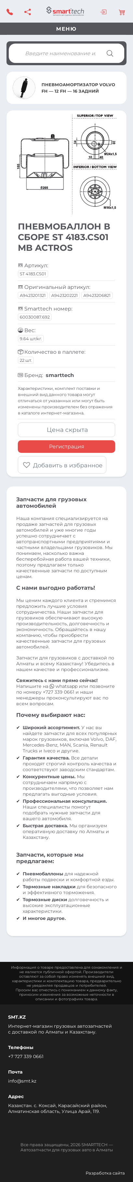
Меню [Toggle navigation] (66, 29)
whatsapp (64, 686)
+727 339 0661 (58, 692)
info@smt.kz (22, 1081)
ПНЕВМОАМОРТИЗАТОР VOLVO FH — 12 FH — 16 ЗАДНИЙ (78, 88)
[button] (62, 465)
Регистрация (66, 446)
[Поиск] (110, 53)
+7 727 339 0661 (25, 1056)
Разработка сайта (105, 1173)
